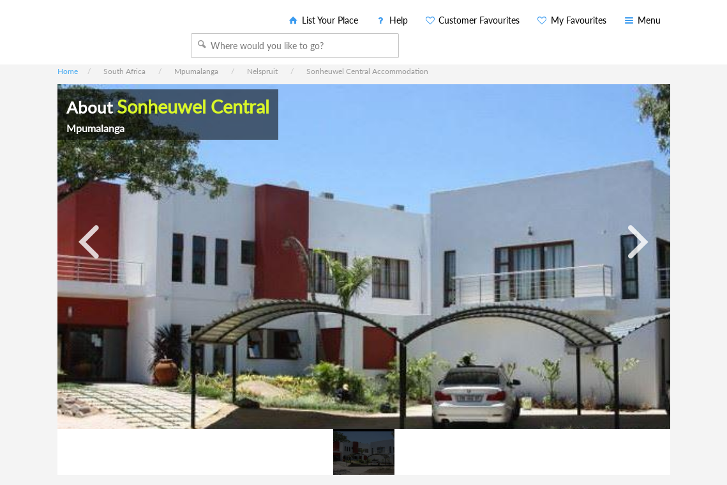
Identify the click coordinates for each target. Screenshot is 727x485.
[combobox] (295, 45)
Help (391, 20)
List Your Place (323, 20)
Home (67, 71)
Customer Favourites (472, 20)
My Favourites (571, 20)
